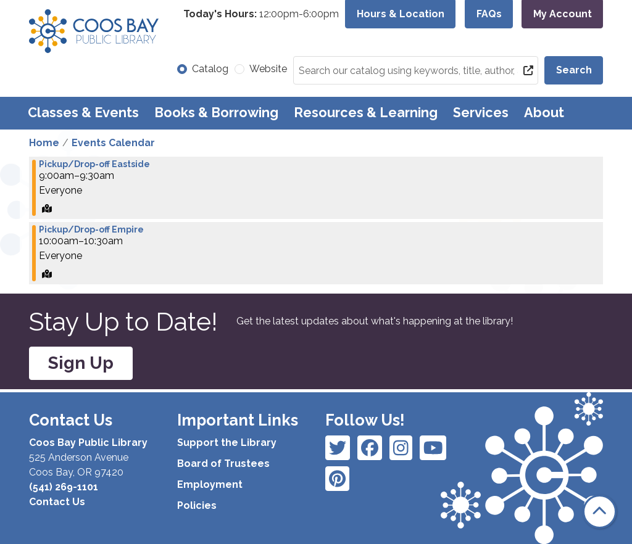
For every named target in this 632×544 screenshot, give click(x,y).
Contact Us (57, 502)
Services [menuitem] (481, 112)
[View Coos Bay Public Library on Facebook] (337, 447)
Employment (210, 484)
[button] (261, 14)
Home (44, 143)
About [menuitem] (544, 112)
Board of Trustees (223, 463)
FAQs (489, 14)
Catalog (210, 69)
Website (268, 69)
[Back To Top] (600, 512)
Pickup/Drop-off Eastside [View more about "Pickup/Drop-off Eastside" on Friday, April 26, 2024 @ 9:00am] (94, 164)
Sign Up (81, 363)
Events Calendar (113, 143)
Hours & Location (400, 14)
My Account (562, 14)
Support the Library (226, 442)
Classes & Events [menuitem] (83, 112)
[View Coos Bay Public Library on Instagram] (369, 447)
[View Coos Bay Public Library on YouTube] (337, 478)
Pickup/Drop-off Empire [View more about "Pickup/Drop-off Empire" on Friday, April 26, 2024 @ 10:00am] (91, 229)
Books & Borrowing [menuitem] (216, 112)
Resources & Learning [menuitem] (366, 112)
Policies (197, 505)
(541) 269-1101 (63, 487)
